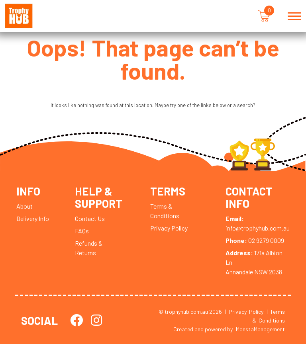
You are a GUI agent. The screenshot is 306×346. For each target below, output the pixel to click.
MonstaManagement (260, 331)
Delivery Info (32, 220)
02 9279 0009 (255, 242)
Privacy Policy (169, 230)
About (24, 208)
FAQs (82, 232)
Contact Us (90, 220)
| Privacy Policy (244, 313)
